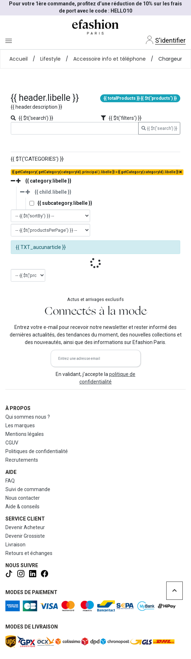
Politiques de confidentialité (36, 451)
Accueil (18, 58)
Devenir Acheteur (25, 527)
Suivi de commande (27, 489)
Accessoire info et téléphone (109, 58)
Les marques (20, 425)
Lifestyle (50, 58)
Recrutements (21, 460)
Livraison (15, 544)
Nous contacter (22, 498)
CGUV (11, 443)
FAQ (10, 481)
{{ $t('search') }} (159, 128)
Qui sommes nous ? (27, 417)
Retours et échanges (28, 553)
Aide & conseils (22, 506)
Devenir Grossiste (25, 536)
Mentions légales (24, 434)
